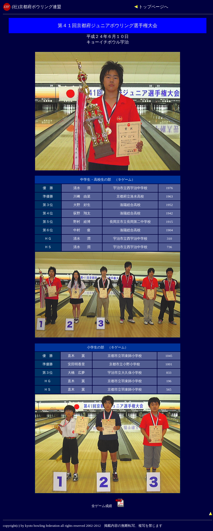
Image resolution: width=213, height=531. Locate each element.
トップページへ (151, 6)
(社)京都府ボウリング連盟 (36, 6)
